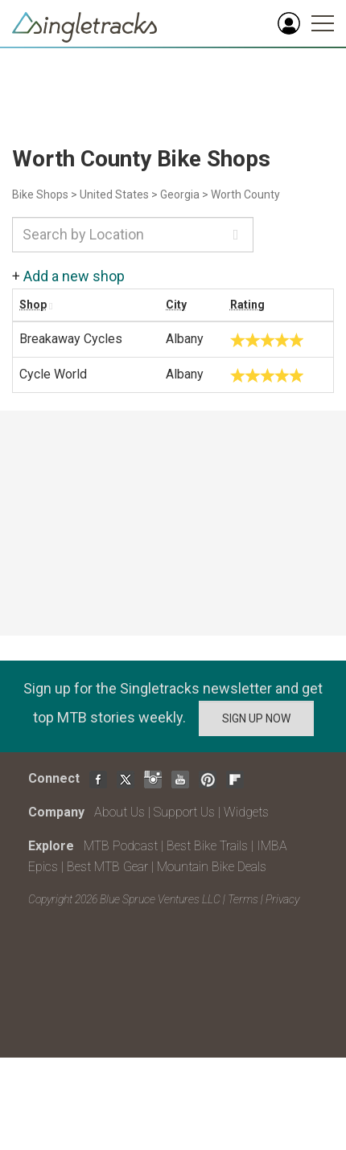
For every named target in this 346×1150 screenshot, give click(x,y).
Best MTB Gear (107, 866)
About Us (119, 812)
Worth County (245, 194)
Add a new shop (74, 276)
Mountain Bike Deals (211, 866)
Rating (247, 304)
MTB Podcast (121, 845)
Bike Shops (40, 194)
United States (114, 194)
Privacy (282, 899)
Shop (33, 304)
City (176, 304)
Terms (243, 899)
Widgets (246, 812)
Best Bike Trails (207, 845)
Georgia (180, 194)
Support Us (184, 812)
